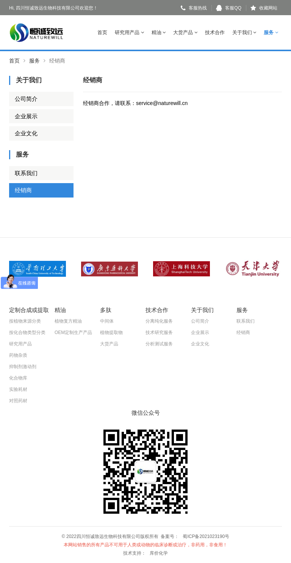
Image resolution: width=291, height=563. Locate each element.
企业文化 (26, 133)
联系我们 (26, 173)
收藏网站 (263, 8)
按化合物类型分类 (27, 332)
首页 (102, 32)
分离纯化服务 (159, 321)
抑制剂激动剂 (22, 366)
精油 (159, 32)
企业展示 (26, 116)
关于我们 (244, 32)
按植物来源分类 (25, 321)
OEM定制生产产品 (73, 332)
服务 (271, 32)
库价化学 (159, 553)
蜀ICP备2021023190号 (206, 536)
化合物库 (18, 378)
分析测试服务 (159, 344)
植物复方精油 (68, 321)
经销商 (23, 190)
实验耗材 (18, 389)
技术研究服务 (159, 332)
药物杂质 (18, 355)
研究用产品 (129, 32)
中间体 (107, 321)
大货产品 (185, 32)
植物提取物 (111, 332)
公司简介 (26, 99)
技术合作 (215, 32)
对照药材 (18, 400)
